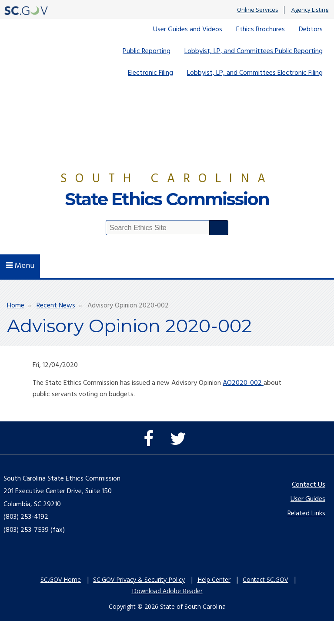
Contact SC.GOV (265, 579)
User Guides (308, 499)
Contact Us (308, 485)
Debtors (311, 29)
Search (218, 227)
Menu (20, 266)
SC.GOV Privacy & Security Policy (139, 579)
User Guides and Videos (187, 29)
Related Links (306, 513)
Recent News (56, 305)
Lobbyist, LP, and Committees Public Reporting (253, 51)
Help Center (213, 579)
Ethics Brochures (260, 29)
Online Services (257, 10)
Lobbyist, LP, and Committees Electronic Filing (255, 73)
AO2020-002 (243, 383)
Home (15, 305)
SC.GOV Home (60, 579)
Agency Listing (309, 10)
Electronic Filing (150, 73)
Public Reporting (146, 51)
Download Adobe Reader (167, 591)
